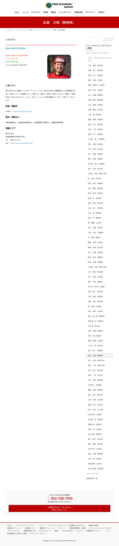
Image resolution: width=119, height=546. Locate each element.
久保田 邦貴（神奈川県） (97, 267)
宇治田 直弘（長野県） (97, 164)
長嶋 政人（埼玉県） (96, 405)
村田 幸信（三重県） (95, 414)
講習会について (30, 528)
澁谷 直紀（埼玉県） (96, 444)
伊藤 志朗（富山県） (96, 247)
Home (9, 525)
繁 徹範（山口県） (95, 223)
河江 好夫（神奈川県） (97, 360)
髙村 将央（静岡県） (96, 282)
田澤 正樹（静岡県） (96, 454)
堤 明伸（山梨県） (95, 306)
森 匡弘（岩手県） (95, 178)
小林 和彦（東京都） (96, 272)
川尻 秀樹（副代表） (96, 65)
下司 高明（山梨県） (96, 149)
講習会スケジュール (47, 528)
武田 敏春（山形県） (95, 463)
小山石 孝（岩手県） (96, 345)
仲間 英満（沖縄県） (96, 262)
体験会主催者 (93, 525)
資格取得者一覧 (92, 478)
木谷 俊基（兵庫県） (96, 154)
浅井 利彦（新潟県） (96, 301)
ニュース (41, 525)
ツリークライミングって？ (25, 525)
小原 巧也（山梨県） (95, 449)
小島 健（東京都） (95, 114)
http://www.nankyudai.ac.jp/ (21, 143)
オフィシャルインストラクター (97, 53)
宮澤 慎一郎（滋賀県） (96, 321)
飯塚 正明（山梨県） (96, 242)
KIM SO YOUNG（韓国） (97, 286)
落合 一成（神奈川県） (97, 365)
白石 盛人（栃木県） (96, 370)
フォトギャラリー (44, 531)
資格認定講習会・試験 (77, 528)
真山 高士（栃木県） (96, 395)
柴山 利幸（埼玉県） (96, 168)
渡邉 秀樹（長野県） (96, 119)
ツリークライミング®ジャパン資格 (98, 47)
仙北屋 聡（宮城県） (96, 419)
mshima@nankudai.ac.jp (22, 111)
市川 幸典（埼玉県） (96, 227)
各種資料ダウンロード (94, 531)
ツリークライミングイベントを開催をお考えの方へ (66, 525)
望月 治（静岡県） (95, 218)
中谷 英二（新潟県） (96, 208)
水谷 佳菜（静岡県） (95, 434)
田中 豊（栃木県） (94, 326)
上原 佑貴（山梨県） (96, 399)
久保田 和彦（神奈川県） (97, 173)
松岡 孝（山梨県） (95, 429)
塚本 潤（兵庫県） (95, 336)
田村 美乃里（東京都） (96, 468)
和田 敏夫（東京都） (96, 193)
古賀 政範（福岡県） (96, 331)
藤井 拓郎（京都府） (96, 159)
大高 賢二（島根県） (95, 385)
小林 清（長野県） (95, 213)
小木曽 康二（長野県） (97, 139)
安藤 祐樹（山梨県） (96, 341)
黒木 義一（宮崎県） (96, 350)
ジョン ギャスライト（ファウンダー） (100, 59)
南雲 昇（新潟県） (95, 198)
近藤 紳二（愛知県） (96, 70)
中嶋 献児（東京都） (96, 100)
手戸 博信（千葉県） (96, 277)
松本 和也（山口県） (96, 409)
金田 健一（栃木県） (96, 291)
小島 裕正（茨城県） (96, 232)
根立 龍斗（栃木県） (96, 439)
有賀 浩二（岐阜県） (96, 75)
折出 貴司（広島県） (96, 311)
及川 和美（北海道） (96, 252)
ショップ (79, 531)
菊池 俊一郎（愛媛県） (97, 316)
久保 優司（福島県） (96, 296)
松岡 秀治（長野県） (96, 183)
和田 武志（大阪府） (96, 90)
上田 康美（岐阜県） (96, 105)
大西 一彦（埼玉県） (96, 129)
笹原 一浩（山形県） (96, 375)
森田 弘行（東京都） (96, 124)
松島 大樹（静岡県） (96, 355)
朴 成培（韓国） (94, 237)
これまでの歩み (67, 531)
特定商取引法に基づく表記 (17, 533)
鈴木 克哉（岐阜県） (96, 144)
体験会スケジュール (14, 528)
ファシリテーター (92, 473)
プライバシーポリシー (38, 533)
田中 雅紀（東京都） (96, 188)
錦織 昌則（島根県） (96, 390)
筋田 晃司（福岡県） (96, 257)
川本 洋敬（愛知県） (96, 380)
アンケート (62, 528)
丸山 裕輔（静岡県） (96, 95)
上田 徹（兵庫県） (95, 459)
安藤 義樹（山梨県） (96, 109)
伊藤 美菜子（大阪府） (97, 85)
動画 (56, 531)
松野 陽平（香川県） (96, 203)
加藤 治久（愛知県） (95, 424)
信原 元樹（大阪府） (96, 80)
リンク (108, 531)
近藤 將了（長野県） (96, 134)
